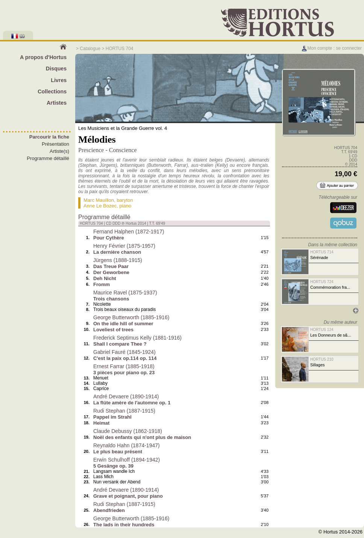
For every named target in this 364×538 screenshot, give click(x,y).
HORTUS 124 (322, 330)
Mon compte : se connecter (331, 48)
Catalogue (90, 48)
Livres (59, 80)
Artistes (57, 103)
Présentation (55, 144)
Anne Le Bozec (100, 206)
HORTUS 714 (322, 252)
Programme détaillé (48, 158)
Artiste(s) (59, 151)
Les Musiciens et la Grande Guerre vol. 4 (122, 128)
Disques (56, 69)
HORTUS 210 (322, 359)
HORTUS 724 (322, 282)
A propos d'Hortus (43, 57)
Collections (52, 91)
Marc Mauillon (98, 200)
